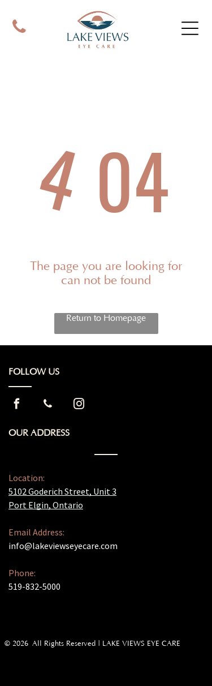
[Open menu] (189, 28)
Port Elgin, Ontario (45, 505)
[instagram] (78, 405)
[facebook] (16, 405)
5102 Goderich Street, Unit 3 (62, 491)
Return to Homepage (106, 318)
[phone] (19, 28)
